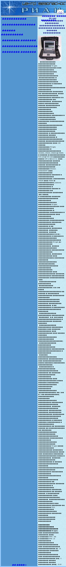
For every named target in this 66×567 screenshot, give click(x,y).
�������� (48, 20)
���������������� (19, 46)
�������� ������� (19, 40)
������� (48, 16)
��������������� (18, 24)
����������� (14, 19)
